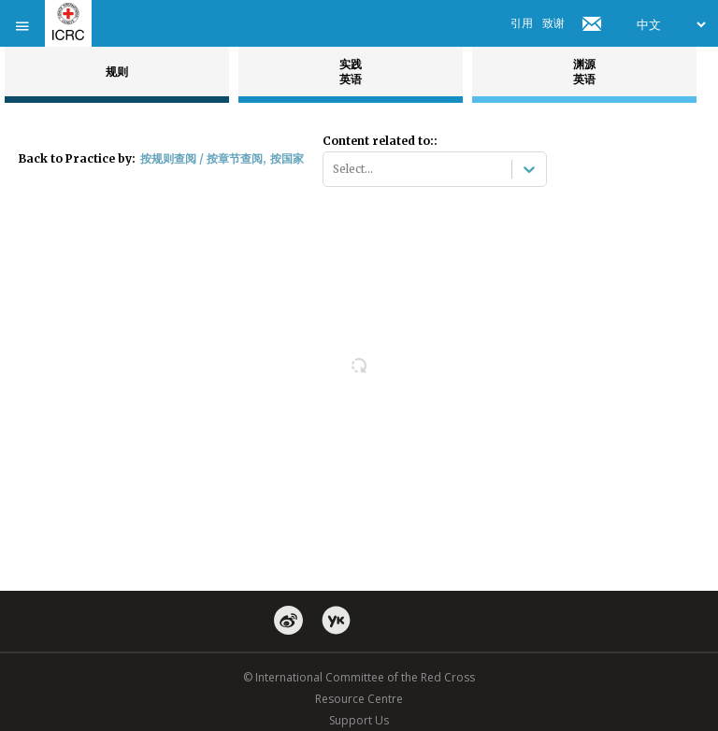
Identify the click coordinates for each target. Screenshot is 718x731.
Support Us (359, 720)
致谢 (553, 23)
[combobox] (334, 169)
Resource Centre (359, 699)
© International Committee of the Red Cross (359, 677)
